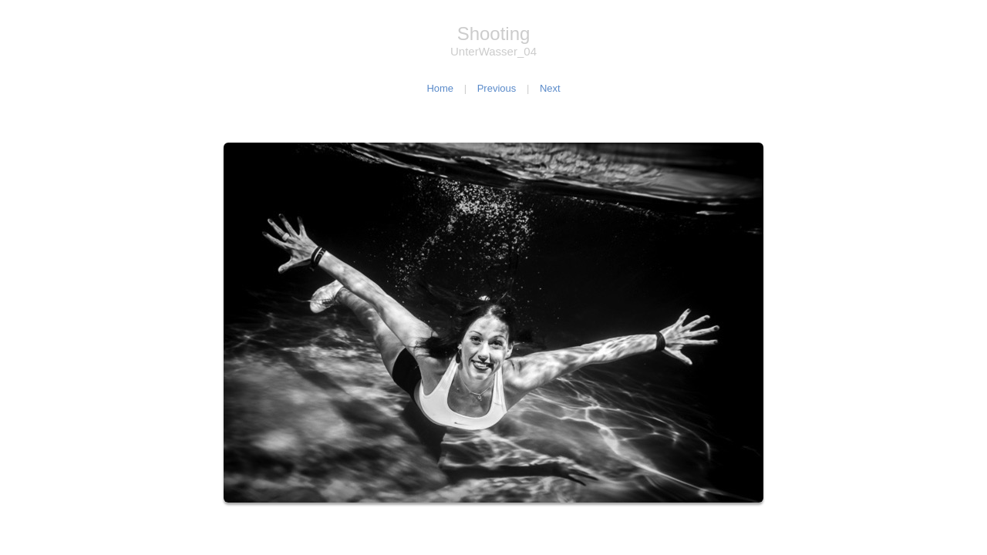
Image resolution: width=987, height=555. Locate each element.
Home (439, 88)
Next (550, 88)
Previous (497, 88)
